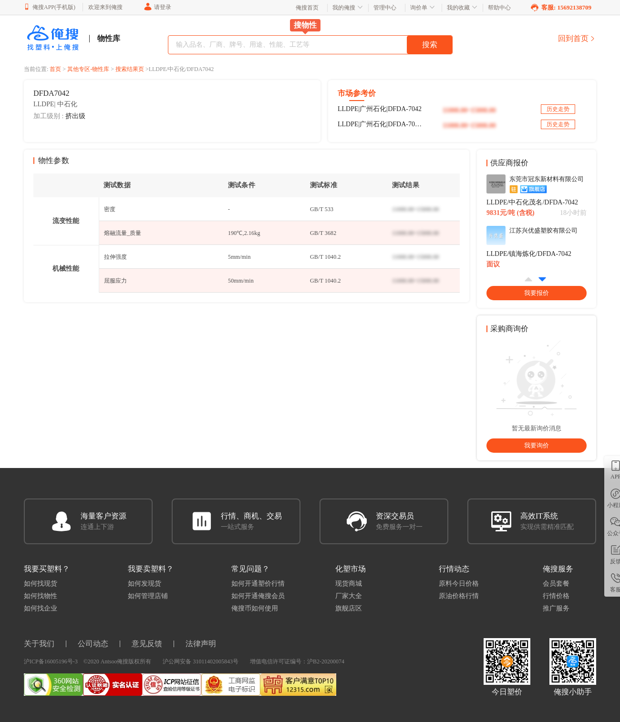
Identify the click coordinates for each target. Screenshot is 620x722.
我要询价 (536, 445)
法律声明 (201, 644)
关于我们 (39, 644)
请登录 (157, 7)
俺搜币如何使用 (254, 608)
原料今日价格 (459, 583)
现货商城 (348, 583)
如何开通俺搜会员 (258, 596)
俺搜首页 (307, 7)
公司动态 (93, 644)
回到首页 (577, 38)
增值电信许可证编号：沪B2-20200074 (297, 661)
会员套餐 (556, 583)
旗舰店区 (348, 608)
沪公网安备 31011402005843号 (200, 661)
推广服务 (556, 608)
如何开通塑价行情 (258, 583)
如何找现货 (40, 583)
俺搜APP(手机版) (49, 6)
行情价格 (556, 596)
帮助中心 (499, 7)
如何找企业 (40, 608)
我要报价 (536, 292)
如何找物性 (40, 596)
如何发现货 (144, 583)
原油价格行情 (459, 596)
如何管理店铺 (148, 596)
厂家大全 (348, 596)
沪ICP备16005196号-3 (51, 661)
